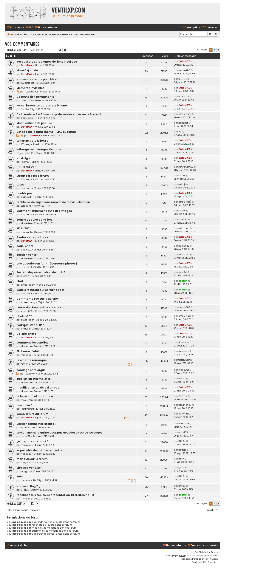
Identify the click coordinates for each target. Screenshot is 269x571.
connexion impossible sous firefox (41, 307)
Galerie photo (26, 334)
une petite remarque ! (32, 360)
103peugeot (27, 82)
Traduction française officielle (195, 559)
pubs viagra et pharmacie (35, 396)
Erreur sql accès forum (32, 176)
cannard (26, 188)
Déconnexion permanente (35, 97)
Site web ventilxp (28, 468)
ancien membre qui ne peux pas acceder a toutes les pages (59, 432)
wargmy (26, 471)
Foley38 (29, 153)
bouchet (183, 122)
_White (25, 498)
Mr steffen (26, 223)
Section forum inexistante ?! (36, 424)
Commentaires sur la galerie (37, 299)
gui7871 (25, 276)
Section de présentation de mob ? (40, 272)
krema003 (27, 311)
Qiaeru (215, 559)
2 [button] (214, 49)
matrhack (26, 293)
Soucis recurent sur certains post (40, 290)
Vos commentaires (22, 44)
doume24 (26, 267)
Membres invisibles (30, 88)
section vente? (27, 255)
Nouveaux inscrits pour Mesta (37, 79)
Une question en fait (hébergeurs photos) (46, 263)
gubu (181, 467)
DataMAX (26, 65)
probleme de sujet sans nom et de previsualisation (53, 202)
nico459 (25, 436)
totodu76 (26, 205)
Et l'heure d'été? (28, 351)
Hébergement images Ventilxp (38, 149)
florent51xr (184, 359)
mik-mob (26, 232)
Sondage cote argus (31, 370)
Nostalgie (23, 158)
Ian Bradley (212, 552)
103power (30, 373)
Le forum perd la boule (32, 141)
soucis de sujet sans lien (34, 220)
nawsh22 (183, 96)
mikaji (181, 184)
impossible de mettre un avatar (39, 450)
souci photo (25, 246)
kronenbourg (28, 302)
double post (25, 193)
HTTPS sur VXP (26, 167)
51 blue (25, 489)
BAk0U (181, 378)
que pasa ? (24, 405)
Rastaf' (182, 280)
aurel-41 (183, 413)
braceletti (26, 197)
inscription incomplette (33, 379)
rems (24, 363)
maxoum (26, 445)
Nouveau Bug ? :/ (28, 486)
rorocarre (26, 355)
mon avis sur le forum (32, 459)
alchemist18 (28, 480)
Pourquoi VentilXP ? (30, 325)
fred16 (24, 109)
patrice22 (26, 249)
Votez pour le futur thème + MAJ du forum (46, 132)
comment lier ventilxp (32, 342)
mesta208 (184, 70)
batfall (182, 449)
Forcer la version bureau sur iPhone (41, 105)
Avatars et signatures (32, 237)
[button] (218, 50)
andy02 (25, 328)
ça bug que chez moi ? (32, 441)
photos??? (24, 316)
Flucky (181, 175)
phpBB (182, 555)
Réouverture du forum (32, 414)
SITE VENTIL (24, 228)
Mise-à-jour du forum (31, 70)
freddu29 (183, 423)
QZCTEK (182, 396)
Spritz (24, 427)
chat (19, 281)
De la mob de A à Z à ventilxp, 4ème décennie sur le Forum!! (58, 114)
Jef (180, 131)
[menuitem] (29, 27)
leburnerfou (27, 408)
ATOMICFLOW (185, 166)
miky (23, 400)
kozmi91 (182, 219)
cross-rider (27, 284)
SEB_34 (182, 79)
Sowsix (182, 342)
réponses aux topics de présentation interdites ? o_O (55, 495)
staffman (26, 346)
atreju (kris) (27, 118)
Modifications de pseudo (34, 123)
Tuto (19, 476)
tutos (20, 184)
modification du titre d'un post (38, 387)
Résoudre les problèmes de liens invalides (46, 62)
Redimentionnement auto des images (44, 211)
